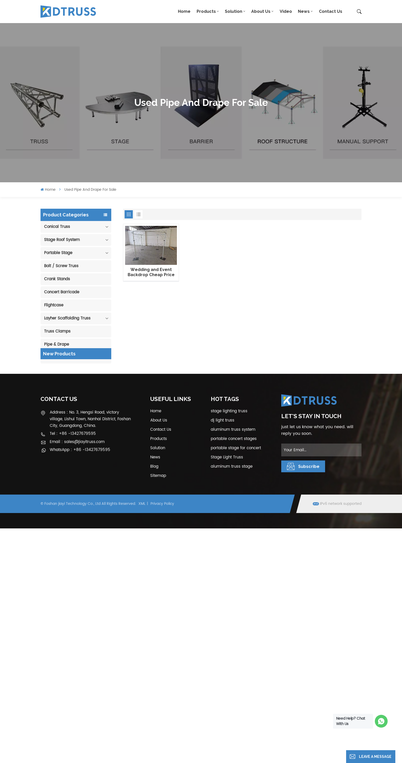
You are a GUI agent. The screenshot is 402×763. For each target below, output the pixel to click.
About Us (260, 11)
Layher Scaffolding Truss (67, 318)
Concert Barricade (61, 292)
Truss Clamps (57, 331)
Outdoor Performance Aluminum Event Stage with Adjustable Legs (81, 471)
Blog (154, 701)
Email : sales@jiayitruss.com (77, 676)
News (304, 11)
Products (206, 11)
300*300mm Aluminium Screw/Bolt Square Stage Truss (82, 574)
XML (141, 738)
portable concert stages (234, 673)
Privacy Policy (162, 738)
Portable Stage (58, 253)
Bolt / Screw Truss (61, 266)
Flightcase (53, 305)
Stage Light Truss (227, 692)
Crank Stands (57, 279)
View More (79, 403)
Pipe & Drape (56, 344)
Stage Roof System (62, 240)
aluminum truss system (233, 664)
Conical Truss (57, 227)
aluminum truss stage (232, 701)
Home (184, 11)
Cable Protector (59, 357)
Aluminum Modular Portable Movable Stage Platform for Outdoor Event (83, 496)
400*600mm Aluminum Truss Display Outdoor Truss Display (81, 445)
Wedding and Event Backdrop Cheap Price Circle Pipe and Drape (151, 272)
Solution (233, 11)
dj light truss (222, 655)
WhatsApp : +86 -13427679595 (80, 684)
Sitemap (158, 710)
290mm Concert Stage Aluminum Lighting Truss (81, 419)
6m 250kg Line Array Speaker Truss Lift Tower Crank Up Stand (84, 548)
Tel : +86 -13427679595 (73, 668)
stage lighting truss (229, 645)
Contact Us (330, 11)
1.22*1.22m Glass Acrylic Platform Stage (82, 522)
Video (286, 11)
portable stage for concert (236, 682)
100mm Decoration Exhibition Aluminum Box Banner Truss (83, 393)
